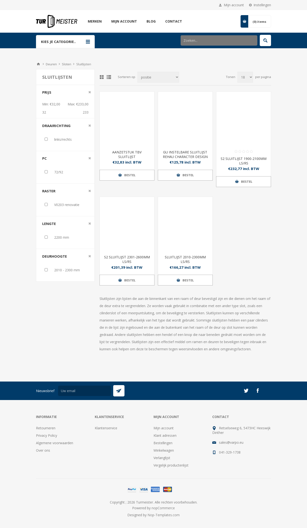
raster (48, 190)
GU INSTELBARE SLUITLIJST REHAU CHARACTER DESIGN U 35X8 (185, 157)
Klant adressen (165, 435)
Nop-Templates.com (164, 515)
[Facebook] (257, 390)
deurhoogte (54, 256)
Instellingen (262, 5)
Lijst (109, 77)
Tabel (102, 77)
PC (44, 158)
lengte (49, 223)
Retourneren (45, 428)
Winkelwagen (164, 450)
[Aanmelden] (84, 391)
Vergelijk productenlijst (171, 465)
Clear (90, 92)
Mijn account (234, 5)
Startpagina (38, 64)
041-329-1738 (230, 452)
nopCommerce (163, 508)
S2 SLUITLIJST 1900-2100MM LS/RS (243, 160)
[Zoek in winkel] (219, 40)
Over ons (43, 450)
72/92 (58, 172)
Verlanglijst (162, 457)
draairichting (56, 125)
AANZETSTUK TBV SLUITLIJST (127, 154)
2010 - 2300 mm (67, 270)
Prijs (46, 92)
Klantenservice (106, 428)
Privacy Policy (46, 435)
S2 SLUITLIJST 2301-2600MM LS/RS (127, 259)
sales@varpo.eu (231, 442)
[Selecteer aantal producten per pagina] (245, 77)
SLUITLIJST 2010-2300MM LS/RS (185, 259)
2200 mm (61, 237)
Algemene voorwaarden (54, 443)
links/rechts (63, 139)
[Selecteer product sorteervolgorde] (158, 77)
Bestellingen (163, 443)
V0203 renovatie (66, 204)
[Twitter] (246, 390)
